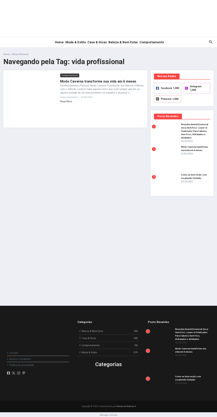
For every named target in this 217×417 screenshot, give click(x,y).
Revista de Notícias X (126, 406)
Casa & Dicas (97, 42)
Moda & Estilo (75, 42)
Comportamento (152, 42)
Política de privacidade (20, 364)
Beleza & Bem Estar (123, 42)
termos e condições (19, 358)
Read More (66, 101)
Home (59, 42)
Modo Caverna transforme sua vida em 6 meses (98, 81)
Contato (12, 352)
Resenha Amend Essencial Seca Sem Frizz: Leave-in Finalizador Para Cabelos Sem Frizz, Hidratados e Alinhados (195, 131)
